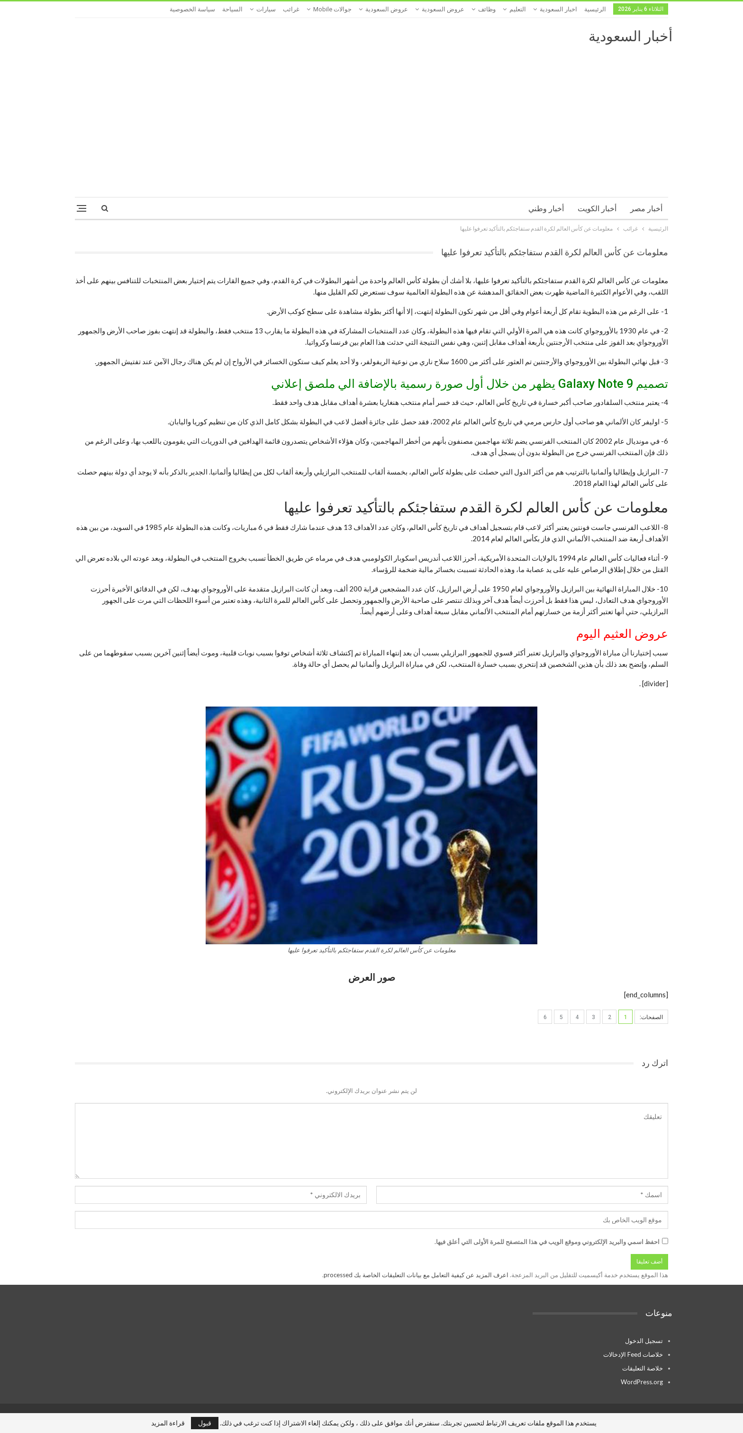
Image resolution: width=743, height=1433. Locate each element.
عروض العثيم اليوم (622, 634)
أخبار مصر (646, 208)
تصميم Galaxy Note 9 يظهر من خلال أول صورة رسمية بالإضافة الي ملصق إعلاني (469, 384)
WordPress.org (642, 1382)
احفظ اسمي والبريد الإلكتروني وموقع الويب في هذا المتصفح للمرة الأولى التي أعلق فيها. (547, 1241)
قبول (204, 1423)
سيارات (266, 9)
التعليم (517, 9)
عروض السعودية (443, 9)
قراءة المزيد (168, 1423)
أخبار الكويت (597, 208)
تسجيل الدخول (644, 1340)
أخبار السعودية (630, 36)
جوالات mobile (332, 9)
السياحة (232, 9)
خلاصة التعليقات (642, 1368)
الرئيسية (595, 9)
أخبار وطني (546, 208)
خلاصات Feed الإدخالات (633, 1354)
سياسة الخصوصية (192, 9)
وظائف (487, 9)
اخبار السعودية (558, 9)
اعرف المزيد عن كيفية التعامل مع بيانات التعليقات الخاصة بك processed (416, 1275)
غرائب (291, 9)
